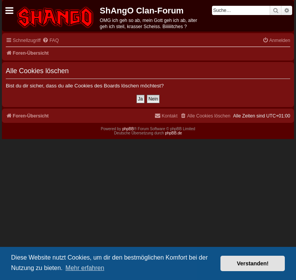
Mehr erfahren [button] (85, 268)
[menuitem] (50, 40)
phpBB (128, 129)
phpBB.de (173, 133)
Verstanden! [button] (253, 263)
